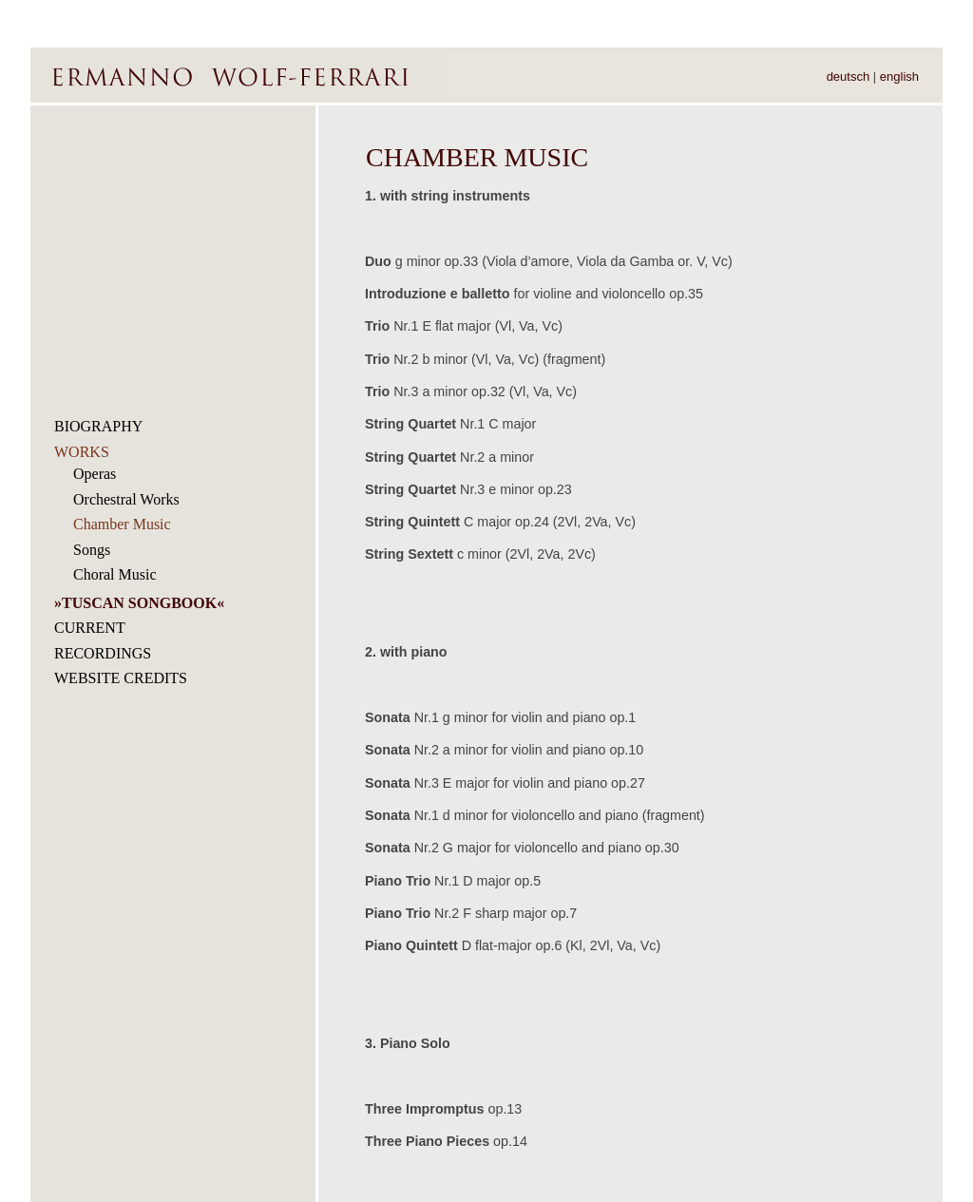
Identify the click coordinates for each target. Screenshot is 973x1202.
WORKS (81, 452)
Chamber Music (122, 524)
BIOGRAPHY (98, 426)
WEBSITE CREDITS (120, 678)
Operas (94, 474)
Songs (91, 550)
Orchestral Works (126, 499)
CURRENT (89, 628)
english (899, 76)
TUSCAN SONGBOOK (139, 603)
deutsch (848, 76)
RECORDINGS (102, 653)
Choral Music (115, 574)
